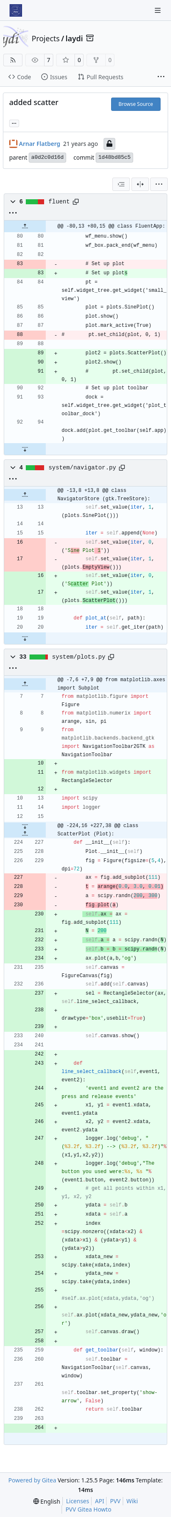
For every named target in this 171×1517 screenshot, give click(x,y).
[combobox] (121, 184)
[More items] (161, 77)
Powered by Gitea (32, 1480)
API (99, 1501)
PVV (115, 1501)
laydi (74, 38)
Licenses (77, 1501)
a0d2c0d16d (47, 157)
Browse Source (136, 104)
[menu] (159, 184)
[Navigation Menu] (158, 10)
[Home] (15, 10)
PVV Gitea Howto (88, 1509)
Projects (45, 38)
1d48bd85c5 (114, 157)
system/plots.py (78, 657)
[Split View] (140, 184)
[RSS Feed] (12, 60)
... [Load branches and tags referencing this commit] (14, 122)
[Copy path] (76, 202)
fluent (59, 201)
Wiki (132, 1501)
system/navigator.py (82, 467)
